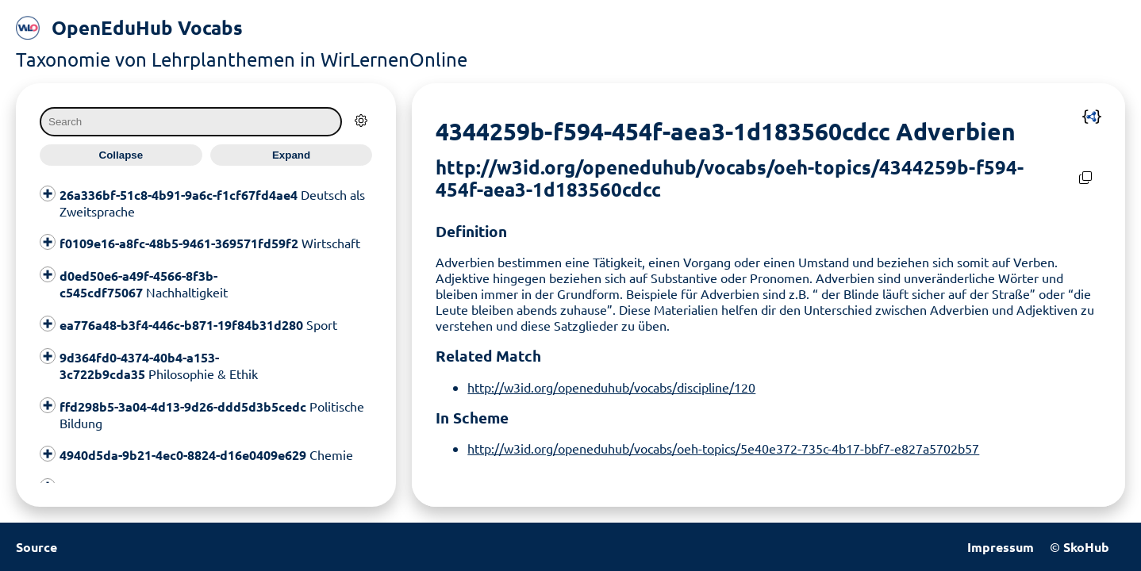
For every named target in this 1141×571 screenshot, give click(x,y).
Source (36, 546)
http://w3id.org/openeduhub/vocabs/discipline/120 (611, 387)
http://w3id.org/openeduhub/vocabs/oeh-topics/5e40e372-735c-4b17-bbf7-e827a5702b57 (723, 448)
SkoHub (1086, 546)
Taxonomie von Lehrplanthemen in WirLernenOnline (241, 59)
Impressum (1000, 546)
